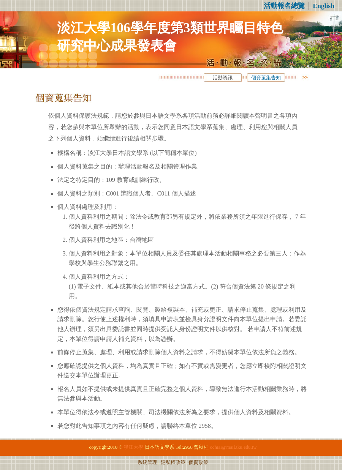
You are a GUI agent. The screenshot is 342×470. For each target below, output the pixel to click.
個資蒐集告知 (266, 77)
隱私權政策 (173, 462)
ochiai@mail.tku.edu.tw (233, 447)
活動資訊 (223, 77)
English (323, 5)
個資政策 (198, 462)
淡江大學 (133, 447)
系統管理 (147, 462)
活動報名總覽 (284, 5)
